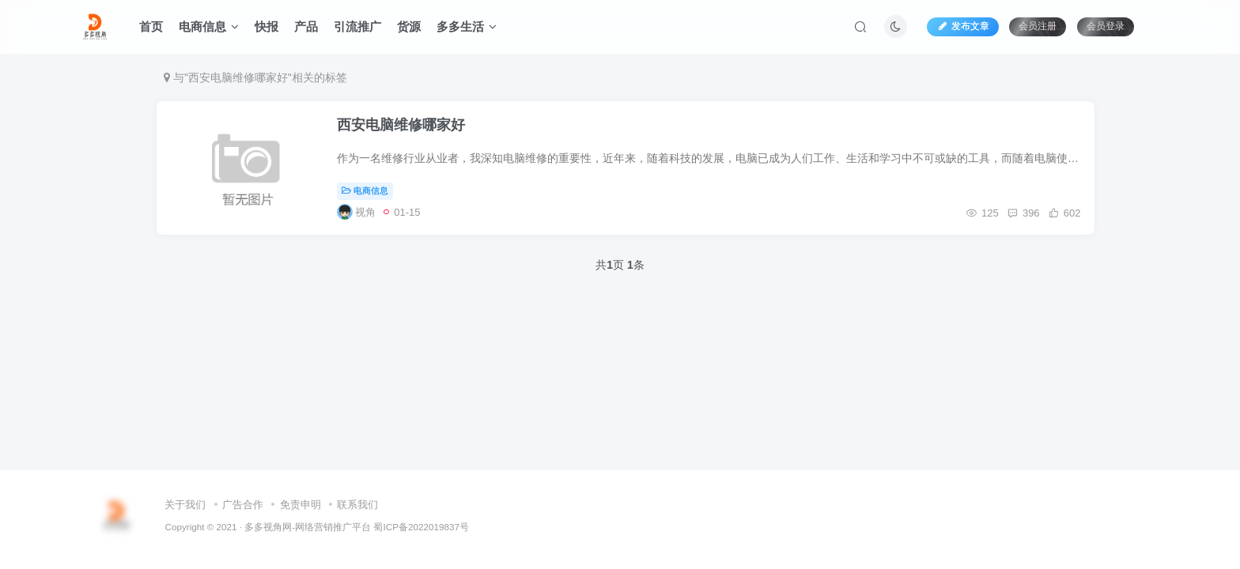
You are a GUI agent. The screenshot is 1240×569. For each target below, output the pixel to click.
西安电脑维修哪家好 (403, 126)
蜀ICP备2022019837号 (420, 527)
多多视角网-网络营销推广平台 (307, 527)
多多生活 (467, 26)
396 (1021, 214)
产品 (306, 26)
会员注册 (1038, 26)
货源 (409, 26)
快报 (266, 26)
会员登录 (1106, 26)
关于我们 (185, 505)
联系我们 (357, 505)
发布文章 (962, 26)
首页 (151, 26)
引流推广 (357, 26)
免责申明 (300, 505)
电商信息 (209, 26)
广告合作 (242, 505)
